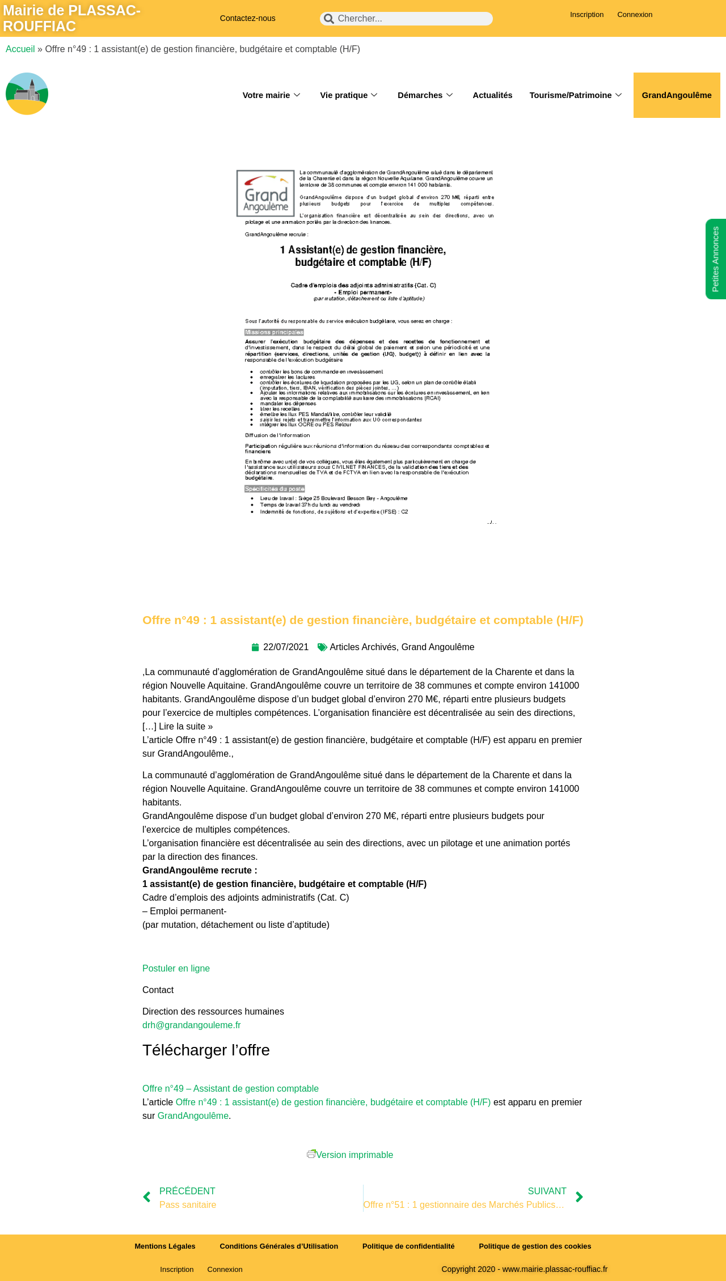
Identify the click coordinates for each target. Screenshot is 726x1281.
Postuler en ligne (176, 968)
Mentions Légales (161, 1246)
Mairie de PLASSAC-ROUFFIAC (72, 18)
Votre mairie (264, 95)
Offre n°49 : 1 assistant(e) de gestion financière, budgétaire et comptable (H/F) (333, 1102)
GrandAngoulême (676, 95)
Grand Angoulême (438, 647)
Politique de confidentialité (409, 1246)
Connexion (634, 14)
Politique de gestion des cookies (539, 1246)
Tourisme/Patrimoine (573, 95)
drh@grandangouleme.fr (191, 1025)
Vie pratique (343, 95)
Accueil (20, 49)
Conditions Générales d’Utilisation (277, 1246)
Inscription (586, 14)
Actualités (488, 95)
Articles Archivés (363, 647)
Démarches (420, 95)
